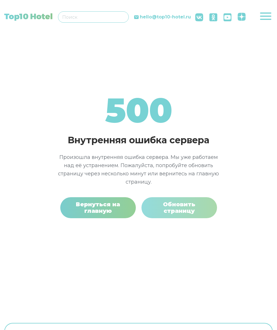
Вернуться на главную (98, 207)
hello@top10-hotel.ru (165, 17)
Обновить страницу (179, 207)
